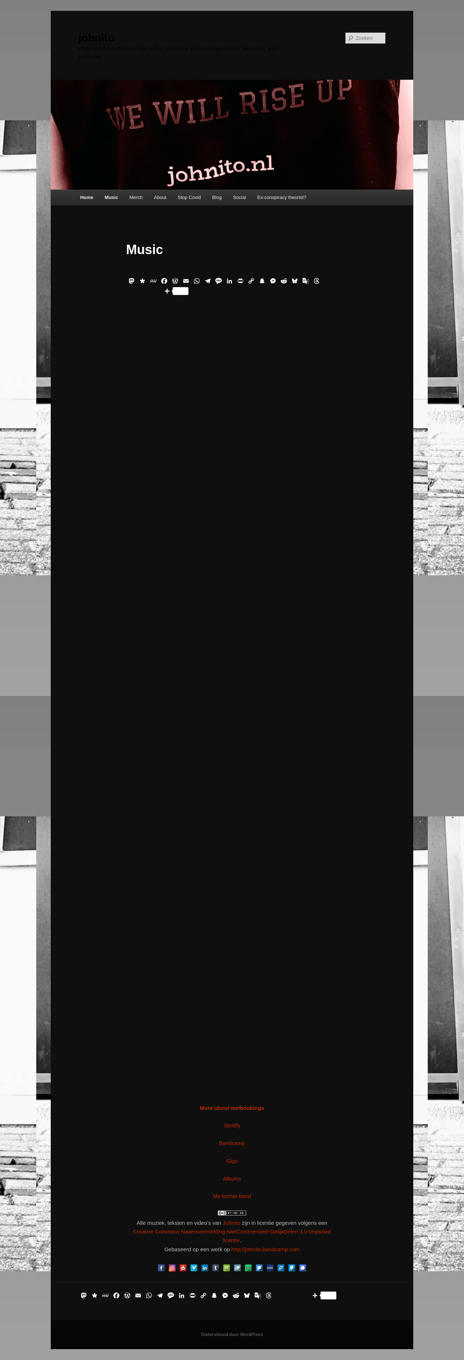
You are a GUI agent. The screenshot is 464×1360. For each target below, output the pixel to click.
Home (86, 197)
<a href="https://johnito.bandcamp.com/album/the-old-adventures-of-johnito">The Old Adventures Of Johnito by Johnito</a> (232, 1037)
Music (111, 197)
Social (239, 197)
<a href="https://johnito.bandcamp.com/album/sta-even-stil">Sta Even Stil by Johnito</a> (232, 926)
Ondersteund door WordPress (232, 1334)
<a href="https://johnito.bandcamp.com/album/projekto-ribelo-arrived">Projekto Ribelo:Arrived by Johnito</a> (232, 814)
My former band (232, 1196)
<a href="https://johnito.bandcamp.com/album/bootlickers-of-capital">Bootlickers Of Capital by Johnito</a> (232, 369)
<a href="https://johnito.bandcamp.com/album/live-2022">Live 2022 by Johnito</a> (232, 480)
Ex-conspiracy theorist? (281, 197)
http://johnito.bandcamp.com (265, 1249)
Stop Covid (189, 197)
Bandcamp (232, 1143)
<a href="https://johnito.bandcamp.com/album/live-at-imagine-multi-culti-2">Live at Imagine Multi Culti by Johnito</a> (232, 703)
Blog (216, 197)
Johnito (231, 1223)
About (160, 197)
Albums (232, 1179)
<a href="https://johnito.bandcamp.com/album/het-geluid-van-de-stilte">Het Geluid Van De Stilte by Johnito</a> (232, 592)
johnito (96, 38)
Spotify (232, 1125)
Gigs (232, 1161)
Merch (135, 197)
